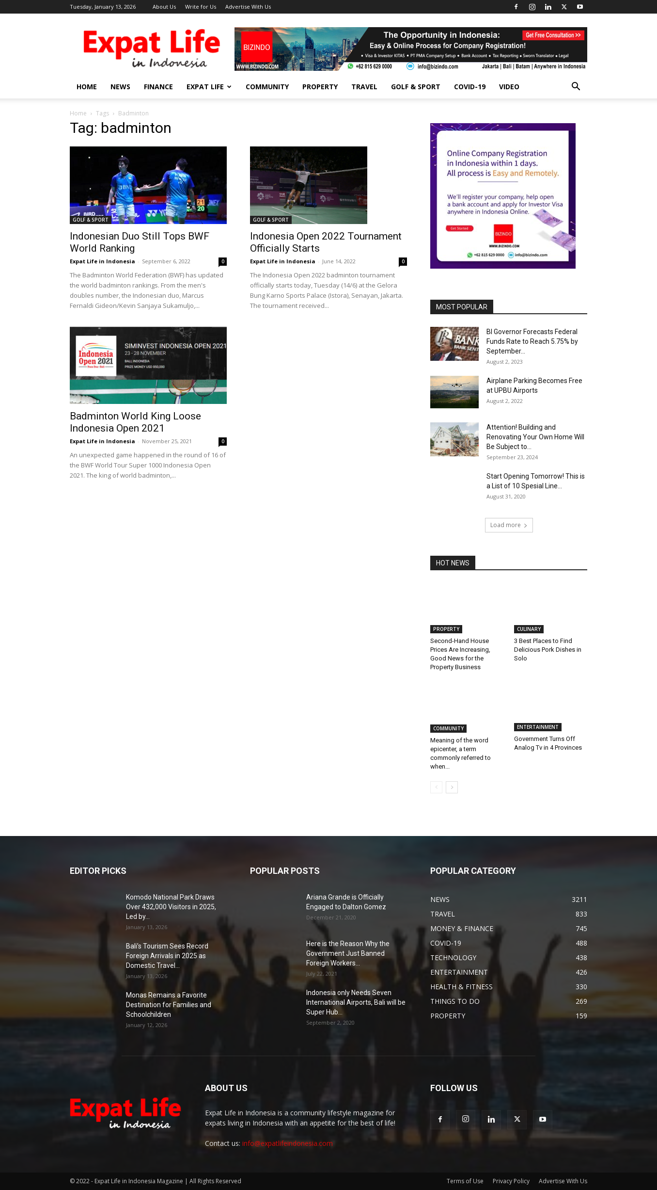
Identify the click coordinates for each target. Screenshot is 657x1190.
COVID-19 (469, 86)
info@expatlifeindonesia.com (287, 1143)
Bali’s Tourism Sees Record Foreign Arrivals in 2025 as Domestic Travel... (167, 955)
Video (509, 86)
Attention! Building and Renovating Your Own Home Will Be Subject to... (535, 436)
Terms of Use (465, 1181)
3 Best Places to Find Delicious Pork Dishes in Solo (547, 649)
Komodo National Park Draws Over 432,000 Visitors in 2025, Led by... (171, 906)
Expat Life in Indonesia (102, 261)
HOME (87, 86)
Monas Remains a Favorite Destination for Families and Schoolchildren (168, 1004)
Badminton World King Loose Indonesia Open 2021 (135, 422)
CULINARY (529, 629)
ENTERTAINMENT (538, 728)
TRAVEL (364, 86)
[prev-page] (436, 787)
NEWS (120, 86)
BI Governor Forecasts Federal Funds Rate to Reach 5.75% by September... (532, 341)
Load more (509, 525)
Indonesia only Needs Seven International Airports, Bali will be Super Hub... (356, 1002)
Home (78, 113)
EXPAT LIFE (209, 86)
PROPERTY (320, 86)
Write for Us (200, 6)
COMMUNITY (267, 86)
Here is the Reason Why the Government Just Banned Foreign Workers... (348, 953)
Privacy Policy (511, 1181)
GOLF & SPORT (415, 86)
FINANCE (158, 86)
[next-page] (452, 787)
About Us (164, 6)
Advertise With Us (248, 6)
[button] (575, 87)
